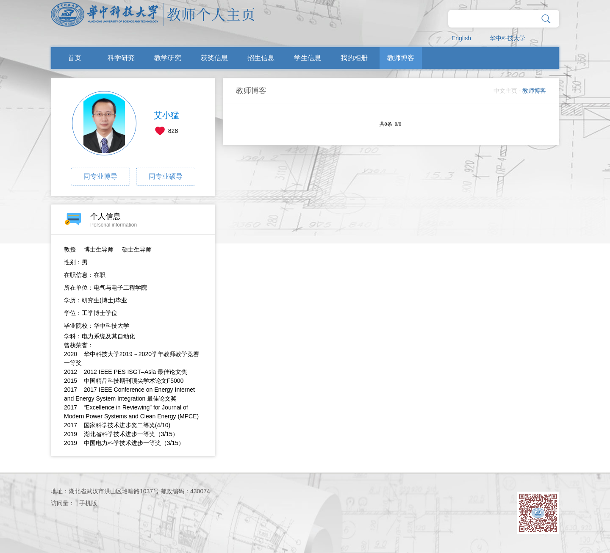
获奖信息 (214, 57)
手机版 (88, 503)
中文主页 (505, 90)
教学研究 (167, 57)
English (461, 38)
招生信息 (260, 57)
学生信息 (307, 57)
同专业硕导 (166, 176)
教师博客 (400, 57)
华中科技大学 (507, 38)
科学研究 (121, 57)
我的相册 (354, 57)
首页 (74, 57)
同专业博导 (100, 176)
